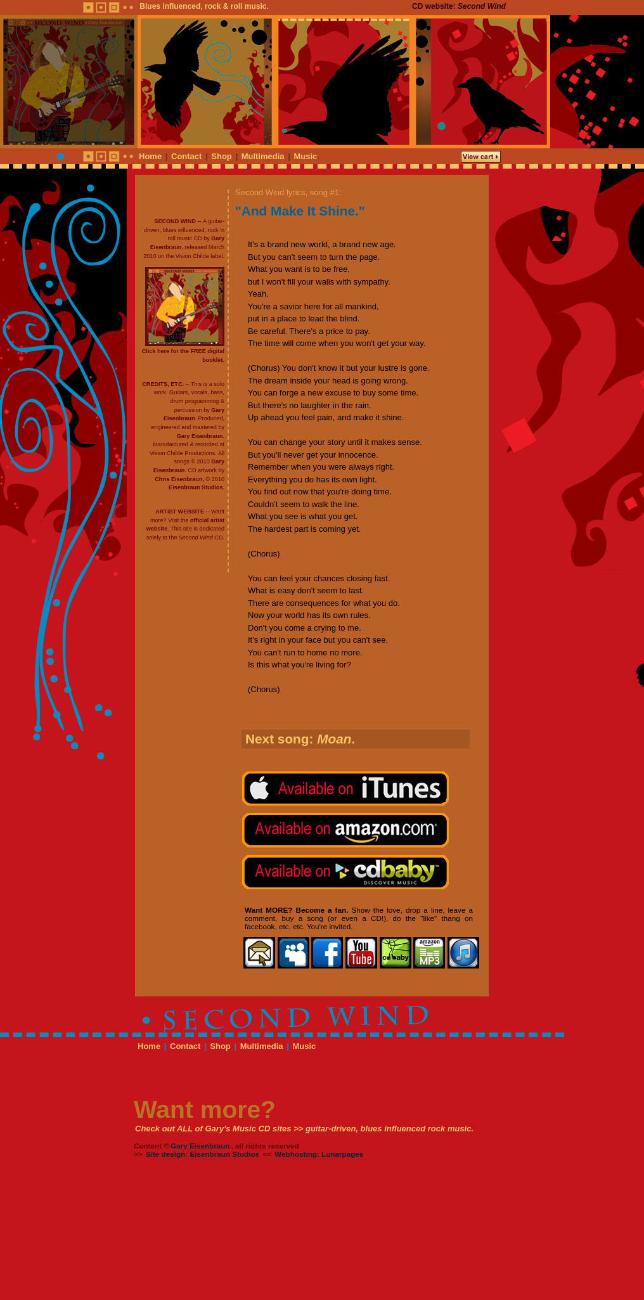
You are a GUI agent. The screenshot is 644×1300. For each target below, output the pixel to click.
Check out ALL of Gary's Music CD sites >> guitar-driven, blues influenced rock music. (304, 1128)
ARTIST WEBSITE (179, 511)
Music (305, 156)
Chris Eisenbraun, (179, 479)
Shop (221, 156)
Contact (186, 156)
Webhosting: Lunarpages (318, 1154)
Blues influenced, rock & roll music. (203, 6)
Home (150, 156)
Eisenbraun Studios (195, 487)
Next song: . (300, 738)
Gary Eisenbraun (200, 436)
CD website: (459, 6)
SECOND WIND (175, 221)
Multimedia (263, 156)
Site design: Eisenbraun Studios (202, 1154)
